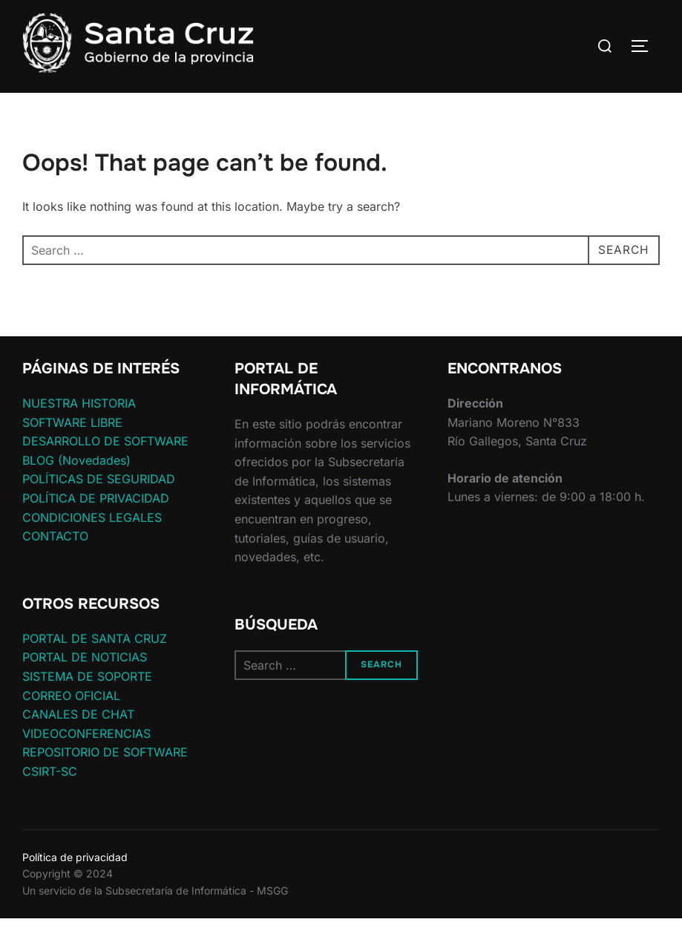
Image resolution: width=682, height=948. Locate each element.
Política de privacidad (75, 886)
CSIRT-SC (49, 800)
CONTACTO (55, 565)
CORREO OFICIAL (71, 723)
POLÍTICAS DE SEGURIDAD (98, 507)
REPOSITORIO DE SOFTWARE (105, 781)
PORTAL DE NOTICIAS (84, 686)
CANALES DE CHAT (78, 743)
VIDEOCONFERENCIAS (86, 762)
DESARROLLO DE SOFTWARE (105, 469)
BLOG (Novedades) (76, 489)
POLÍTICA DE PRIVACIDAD (95, 527)
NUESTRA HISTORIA (79, 432)
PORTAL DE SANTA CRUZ (94, 667)
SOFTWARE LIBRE (72, 450)
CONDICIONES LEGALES (92, 545)
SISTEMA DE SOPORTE (87, 705)
